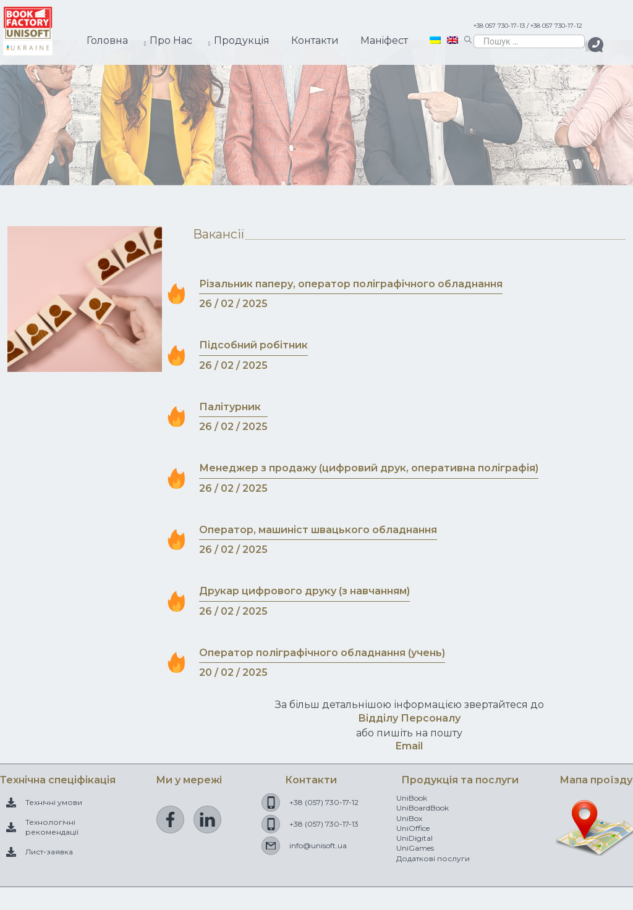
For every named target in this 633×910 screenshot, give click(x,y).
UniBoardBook (422, 807)
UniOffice (413, 828)
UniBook (411, 798)
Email (409, 746)
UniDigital (414, 838)
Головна (107, 40)
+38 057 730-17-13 (499, 26)
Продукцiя (242, 40)
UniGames (415, 848)
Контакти (315, 40)
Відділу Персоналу (409, 718)
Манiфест (384, 40)
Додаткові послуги (433, 858)
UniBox (409, 818)
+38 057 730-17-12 (556, 26)
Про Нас (171, 40)
